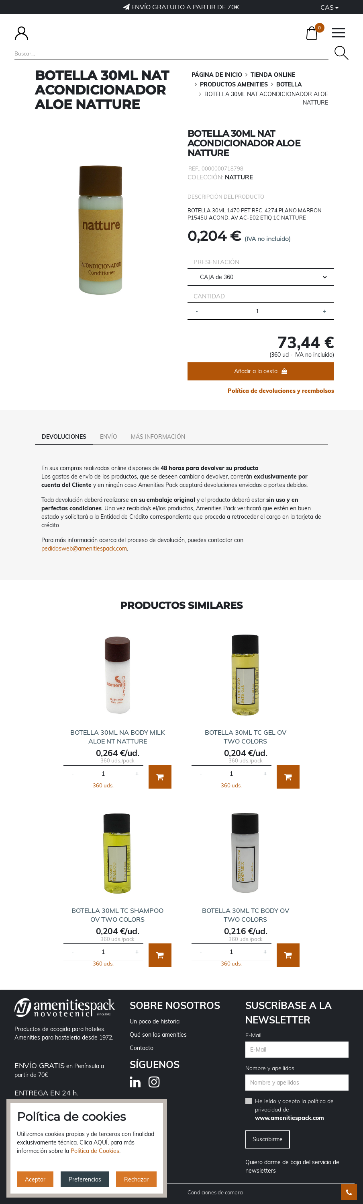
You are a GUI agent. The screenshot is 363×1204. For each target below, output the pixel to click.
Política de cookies (209, 1199)
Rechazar (136, 1179)
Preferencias (85, 1179)
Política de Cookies (95, 1151)
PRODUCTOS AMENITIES (234, 84)
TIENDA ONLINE (273, 74)
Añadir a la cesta (255, 371)
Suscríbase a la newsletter (288, 1001)
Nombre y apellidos (269, 1056)
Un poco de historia (154, 1010)
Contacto (141, 1036)
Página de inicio (217, 74)
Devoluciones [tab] (64, 436)
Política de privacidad (39, 1199)
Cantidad (209, 296)
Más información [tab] (158, 436)
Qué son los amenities (158, 1023)
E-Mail (253, 1023)
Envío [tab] (108, 436)
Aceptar (35, 1179)
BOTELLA (289, 84)
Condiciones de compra (215, 1181)
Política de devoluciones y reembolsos (281, 390)
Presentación (216, 262)
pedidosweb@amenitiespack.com (84, 537)
